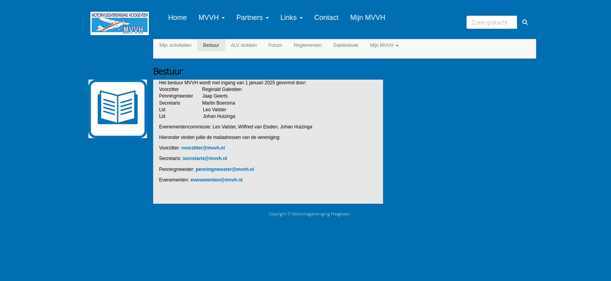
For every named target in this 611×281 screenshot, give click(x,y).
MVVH (212, 17)
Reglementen (307, 45)
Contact (326, 17)
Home (177, 17)
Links (292, 17)
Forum (275, 45)
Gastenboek (345, 45)
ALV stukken (244, 45)
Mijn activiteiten (175, 45)
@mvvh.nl (203, 148)
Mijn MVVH (367, 17)
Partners (253, 17)
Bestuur (211, 45)
